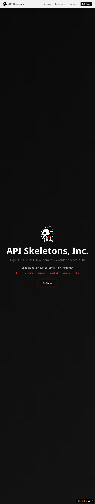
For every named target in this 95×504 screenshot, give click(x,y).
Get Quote (86, 4)
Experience (60, 4)
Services (47, 4)
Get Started (47, 283)
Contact (73, 4)
